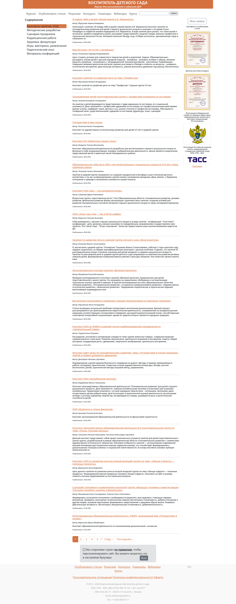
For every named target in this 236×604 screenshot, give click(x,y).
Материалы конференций (43, 53)
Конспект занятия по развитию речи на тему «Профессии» (105, 77)
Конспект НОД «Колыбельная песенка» (94, 378)
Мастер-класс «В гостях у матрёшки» (93, 49)
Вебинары (120, 13)
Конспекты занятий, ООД (43, 26)
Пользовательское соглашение (92, 577)
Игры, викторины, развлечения (46, 46)
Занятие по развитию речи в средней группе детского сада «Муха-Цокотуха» (115, 239)
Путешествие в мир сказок (87, 122)
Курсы (133, 13)
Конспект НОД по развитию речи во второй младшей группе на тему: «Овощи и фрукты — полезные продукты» (123, 462)
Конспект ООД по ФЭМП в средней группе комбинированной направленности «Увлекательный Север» (116, 328)
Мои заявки (197, 21)
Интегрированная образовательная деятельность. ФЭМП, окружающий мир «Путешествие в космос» (124, 517)
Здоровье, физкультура (41, 42)
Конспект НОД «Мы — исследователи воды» (97, 190)
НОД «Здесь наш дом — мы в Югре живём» (96, 214)
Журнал (31, 13)
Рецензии (74, 13)
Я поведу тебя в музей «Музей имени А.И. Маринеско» (103, 19)
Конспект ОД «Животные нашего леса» (94, 141)
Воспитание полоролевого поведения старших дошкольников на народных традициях (121, 300)
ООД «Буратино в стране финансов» (92, 409)
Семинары (104, 13)
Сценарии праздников (41, 34)
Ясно (144, 558)
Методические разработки (43, 30)
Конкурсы (89, 13)
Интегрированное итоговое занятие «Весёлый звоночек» (104, 270)
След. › (108, 539)
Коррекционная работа (41, 38)
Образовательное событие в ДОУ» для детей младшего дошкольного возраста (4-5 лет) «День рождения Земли (125, 166)
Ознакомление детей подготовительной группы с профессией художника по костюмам (121, 96)
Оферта (158, 577)
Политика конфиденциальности (133, 577)
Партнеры (197, 166)
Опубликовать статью (52, 13)
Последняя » (125, 539)
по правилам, (123, 549)
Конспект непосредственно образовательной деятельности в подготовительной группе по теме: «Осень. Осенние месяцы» (123, 429)
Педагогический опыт (40, 49)
